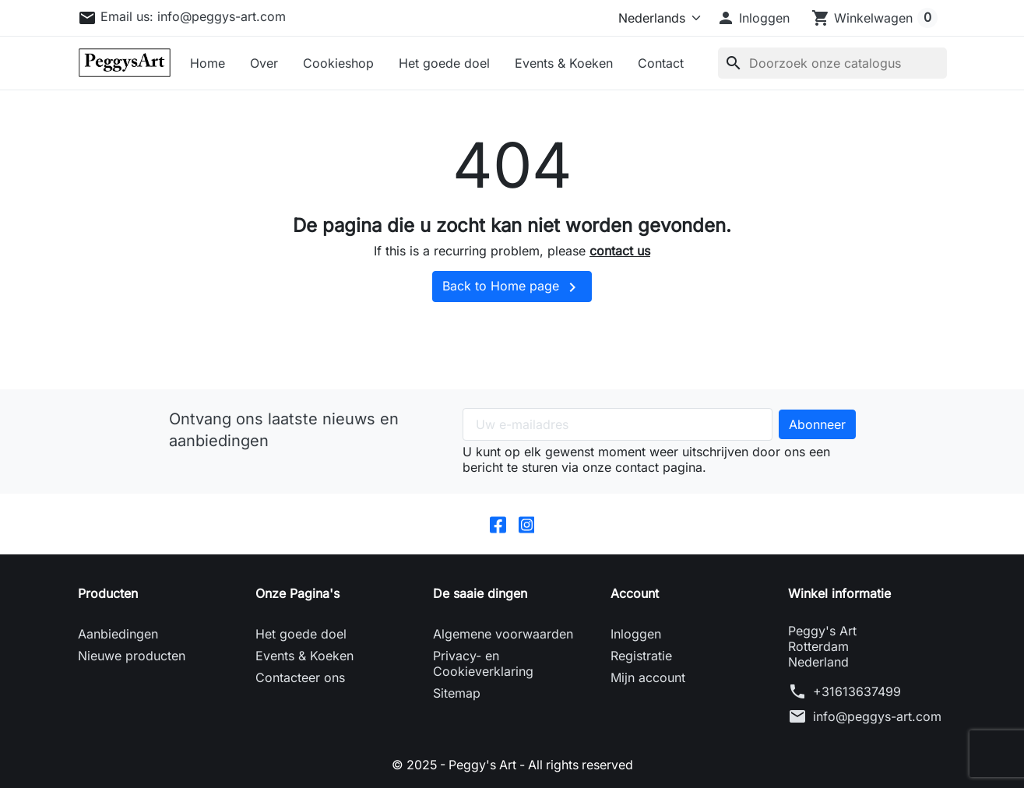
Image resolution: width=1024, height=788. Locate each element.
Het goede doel (444, 63)
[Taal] (656, 18)
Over (264, 63)
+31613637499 (857, 691)
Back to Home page (512, 287)
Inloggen (636, 634)
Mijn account (648, 677)
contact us (619, 251)
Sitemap (456, 693)
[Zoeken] (832, 63)
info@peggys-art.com (877, 716)
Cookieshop (338, 63)
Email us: (193, 16)
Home (207, 63)
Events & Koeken (564, 63)
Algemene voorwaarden (503, 634)
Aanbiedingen (118, 634)
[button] (753, 18)
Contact (661, 63)
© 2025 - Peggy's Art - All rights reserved (512, 764)
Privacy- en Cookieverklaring (483, 663)
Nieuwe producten (131, 655)
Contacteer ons (300, 677)
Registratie (641, 655)
